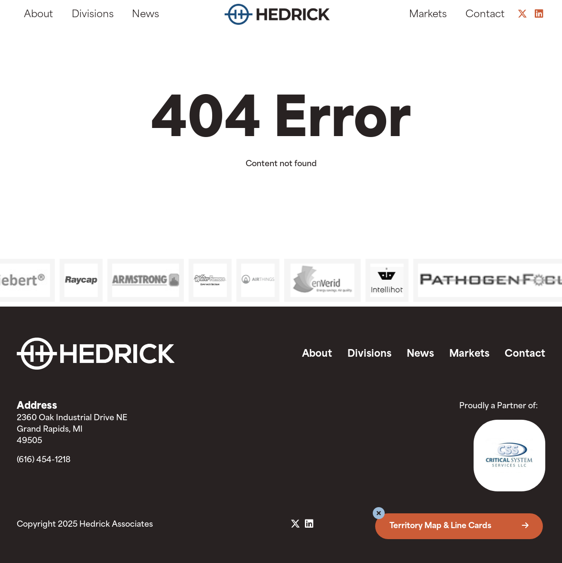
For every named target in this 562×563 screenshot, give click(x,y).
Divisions (93, 15)
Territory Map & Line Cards (459, 526)
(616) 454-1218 (44, 460)
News (145, 15)
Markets (428, 15)
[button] (379, 514)
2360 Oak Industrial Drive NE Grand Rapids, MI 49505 (72, 429)
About (38, 15)
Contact (485, 15)
